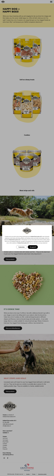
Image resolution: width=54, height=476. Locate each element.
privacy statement (43, 243)
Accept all (33, 247)
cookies (32, 238)
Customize (21, 247)
